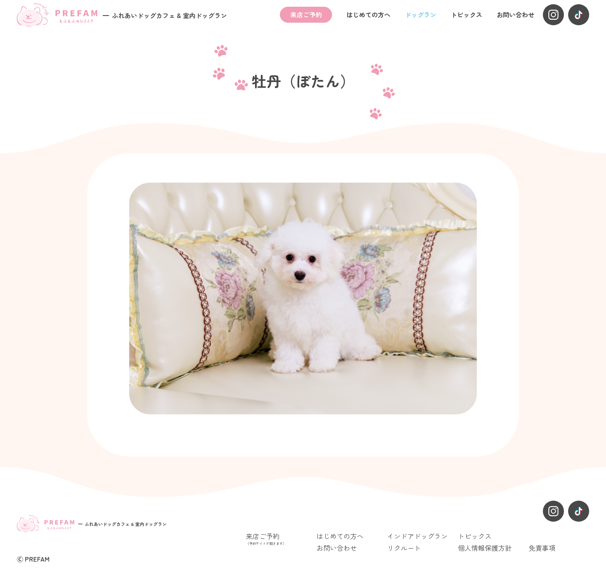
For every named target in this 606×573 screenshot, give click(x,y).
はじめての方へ (368, 14)
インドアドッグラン (417, 536)
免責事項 (542, 548)
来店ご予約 (306, 14)
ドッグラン (420, 14)
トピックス (466, 14)
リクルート (404, 548)
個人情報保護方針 (485, 548)
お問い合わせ (515, 14)
